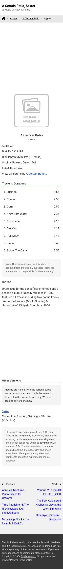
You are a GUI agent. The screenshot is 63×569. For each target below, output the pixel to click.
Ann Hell (7, 490)
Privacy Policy (9, 560)
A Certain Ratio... (36, 173)
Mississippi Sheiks (13, 519)
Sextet (5, 411)
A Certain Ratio (31, 18)
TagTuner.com (28, 556)
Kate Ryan (42, 515)
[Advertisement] (31, 58)
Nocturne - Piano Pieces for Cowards (13, 494)
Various (41, 490)
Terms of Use (25, 560)
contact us (47, 553)
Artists (13, 18)
